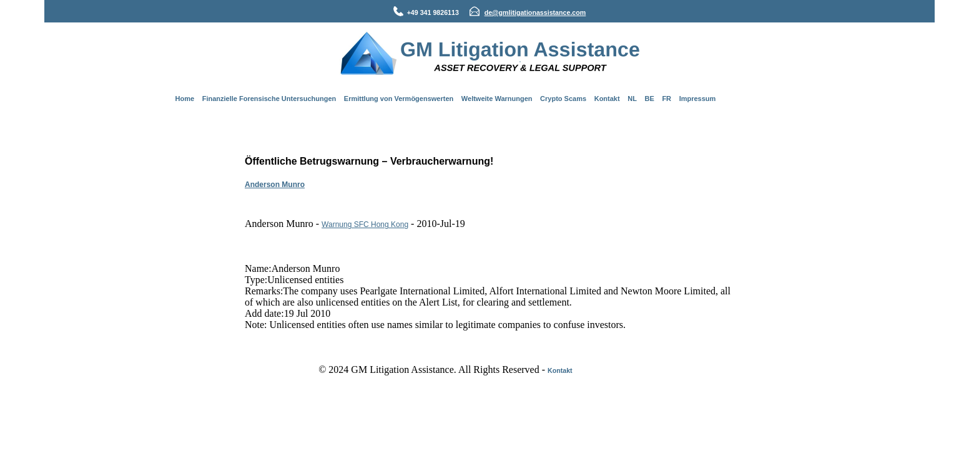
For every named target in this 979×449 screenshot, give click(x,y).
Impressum (697, 98)
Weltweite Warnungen (497, 98)
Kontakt (607, 98)
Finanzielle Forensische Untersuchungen (269, 98)
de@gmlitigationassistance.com (535, 12)
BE (649, 98)
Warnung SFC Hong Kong (365, 224)
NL (632, 98)
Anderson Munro (275, 184)
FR (666, 98)
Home (185, 98)
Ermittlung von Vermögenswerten (398, 98)
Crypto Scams (563, 98)
